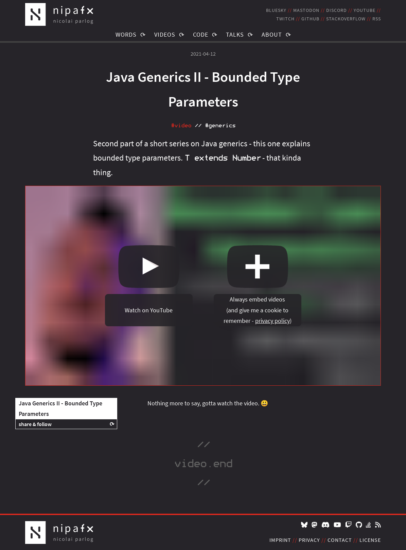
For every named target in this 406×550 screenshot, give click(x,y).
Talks (235, 34)
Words (126, 34)
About (272, 34)
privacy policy (272, 321)
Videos (164, 34)
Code (200, 34)
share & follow (35, 424)
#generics (220, 125)
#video (181, 125)
